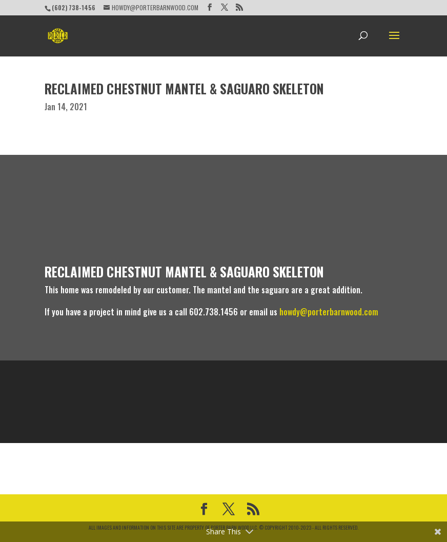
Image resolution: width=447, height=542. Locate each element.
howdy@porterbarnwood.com (328, 312)
